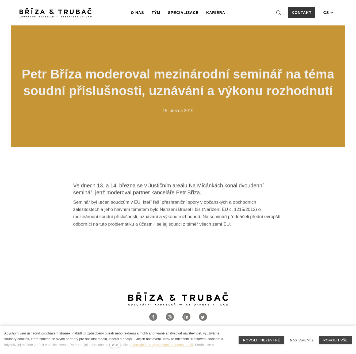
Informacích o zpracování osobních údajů (162, 345)
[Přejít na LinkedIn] (186, 317)
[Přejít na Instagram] (170, 317)
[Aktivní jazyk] (328, 12)
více (115, 345)
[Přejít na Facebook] (153, 317)
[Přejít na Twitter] (203, 317)
